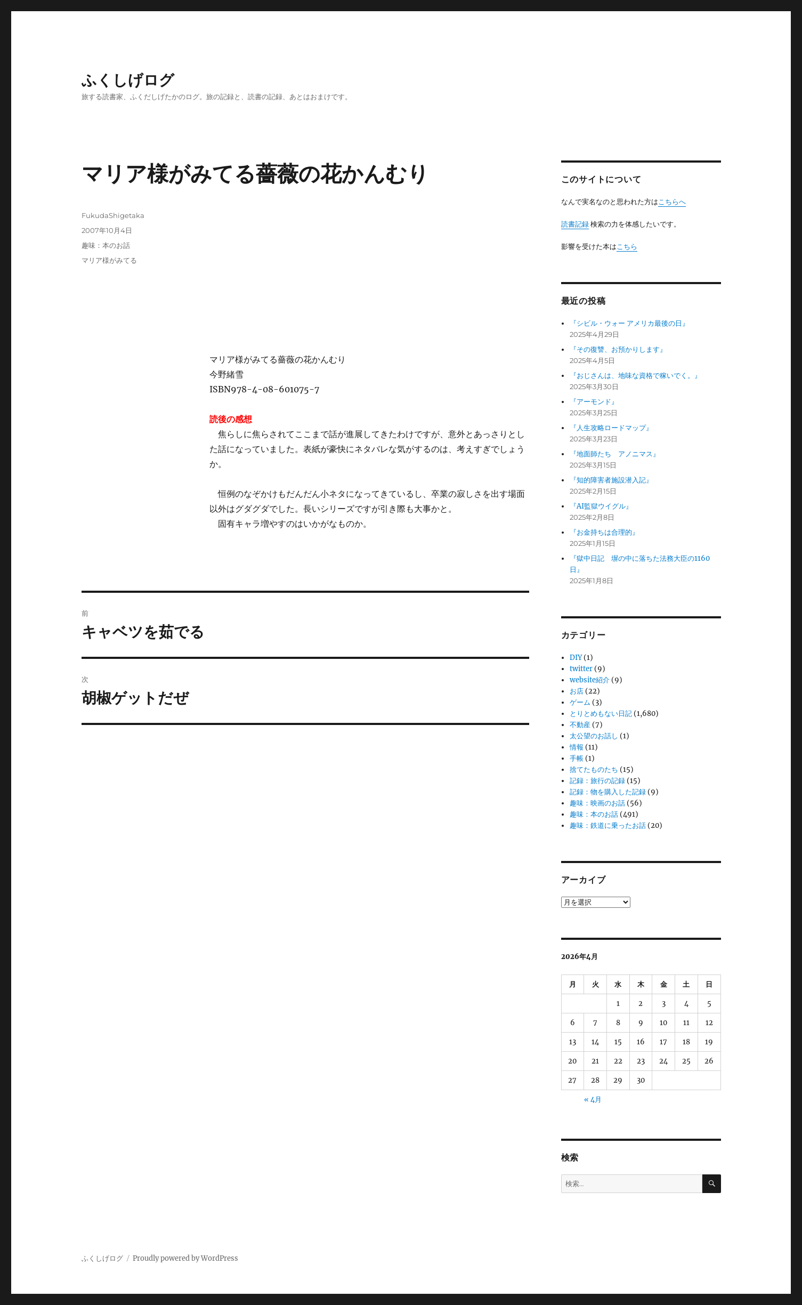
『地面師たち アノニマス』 (615, 453)
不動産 (580, 724)
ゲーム (580, 702)
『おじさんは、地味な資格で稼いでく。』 (635, 375)
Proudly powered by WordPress (185, 1258)
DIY (576, 657)
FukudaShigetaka (113, 215)
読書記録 (575, 224)
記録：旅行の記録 (597, 780)
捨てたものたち (594, 769)
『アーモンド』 (594, 401)
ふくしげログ (128, 80)
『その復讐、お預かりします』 (618, 349)
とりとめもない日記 (601, 713)
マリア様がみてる (109, 260)
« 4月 (593, 1099)
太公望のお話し (594, 735)
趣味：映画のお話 (597, 803)
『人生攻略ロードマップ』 (611, 427)
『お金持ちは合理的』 (604, 532)
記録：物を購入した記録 (608, 791)
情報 (577, 747)
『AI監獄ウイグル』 (601, 506)
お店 (577, 691)
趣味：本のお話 (106, 245)
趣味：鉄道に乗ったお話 (608, 825)
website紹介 (590, 679)
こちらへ (672, 201)
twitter (581, 668)
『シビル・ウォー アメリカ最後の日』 (629, 323)
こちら (627, 246)
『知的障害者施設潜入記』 (611, 480)
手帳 (577, 758)
